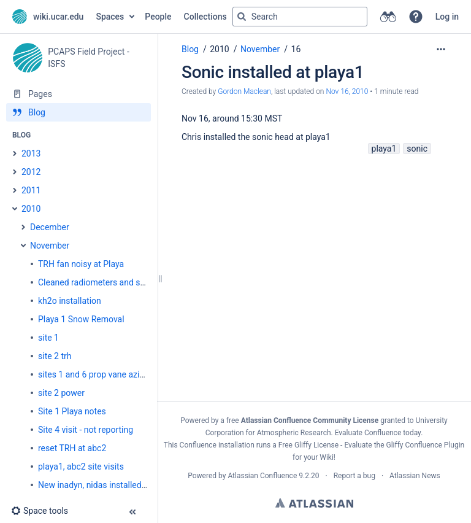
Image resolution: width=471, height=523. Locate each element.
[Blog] (78, 112)
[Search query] (299, 16)
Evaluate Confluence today (378, 432)
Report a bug (354, 475)
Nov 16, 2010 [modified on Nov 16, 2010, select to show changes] (347, 91)
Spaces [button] (110, 16)
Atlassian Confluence (262, 475)
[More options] (441, 49)
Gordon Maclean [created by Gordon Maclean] (244, 91)
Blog (190, 49)
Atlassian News (414, 475)
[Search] (242, 16)
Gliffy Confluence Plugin (425, 445)
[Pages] (78, 94)
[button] (415, 16)
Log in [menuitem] (447, 16)
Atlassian (314, 503)
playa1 (384, 148)
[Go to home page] (48, 16)
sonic (417, 148)
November (260, 49)
